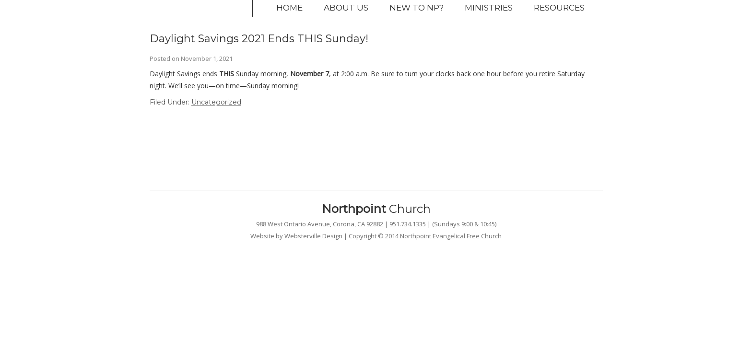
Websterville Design (313, 236)
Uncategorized (216, 102)
